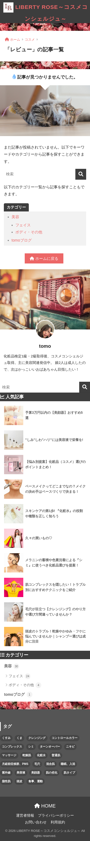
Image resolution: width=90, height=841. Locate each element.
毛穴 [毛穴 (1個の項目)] (37, 764)
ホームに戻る (44, 258)
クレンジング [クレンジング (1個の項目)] (37, 738)
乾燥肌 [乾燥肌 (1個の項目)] (26, 755)
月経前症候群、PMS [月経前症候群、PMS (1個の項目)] (15, 764)
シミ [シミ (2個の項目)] (31, 746)
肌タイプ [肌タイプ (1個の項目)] (69, 772)
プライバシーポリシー (56, 815)
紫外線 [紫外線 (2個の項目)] (6, 772)
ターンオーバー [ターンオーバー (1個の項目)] (50, 746)
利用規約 (58, 822)
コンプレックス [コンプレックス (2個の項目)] (12, 746)
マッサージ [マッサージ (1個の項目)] (9, 755)
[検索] (80, 174)
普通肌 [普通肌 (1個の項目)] (56, 755)
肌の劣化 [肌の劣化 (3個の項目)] (51, 772)
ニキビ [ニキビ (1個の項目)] (70, 746)
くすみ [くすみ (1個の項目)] (6, 738)
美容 (15, 217)
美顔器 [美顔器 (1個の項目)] (35, 772)
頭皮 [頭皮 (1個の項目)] (19, 781)
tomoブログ (22, 240)
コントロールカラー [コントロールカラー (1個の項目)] (65, 738)
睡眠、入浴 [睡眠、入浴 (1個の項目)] (68, 764)
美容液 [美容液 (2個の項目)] (21, 772)
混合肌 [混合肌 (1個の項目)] (50, 764)
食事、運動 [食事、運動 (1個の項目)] (35, 781)
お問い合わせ (36, 822)
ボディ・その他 (28, 232)
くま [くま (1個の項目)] (19, 738)
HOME (45, 805)
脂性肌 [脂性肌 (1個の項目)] (6, 781)
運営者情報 (25, 815)
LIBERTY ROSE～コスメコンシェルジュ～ (45, 11)
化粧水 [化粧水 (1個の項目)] (41, 755)
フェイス (23, 225)
